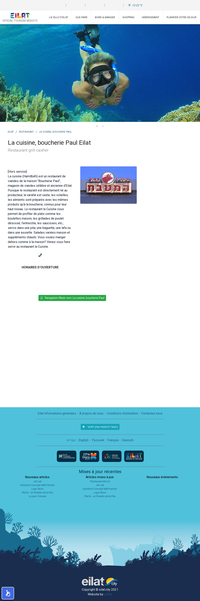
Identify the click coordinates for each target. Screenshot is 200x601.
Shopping (128, 17)
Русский (98, 440)
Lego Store (37, 488)
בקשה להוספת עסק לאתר (100, 426)
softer (108, 594)
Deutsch (127, 440)
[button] (8, 593)
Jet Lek (37, 481)
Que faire (82, 17)
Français (113, 440)
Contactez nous (151, 413)
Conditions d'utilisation (122, 413)
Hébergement (150, 17)
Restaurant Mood (100, 481)
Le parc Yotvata (37, 496)
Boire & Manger (105, 17)
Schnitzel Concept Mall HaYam (37, 485)
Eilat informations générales (57, 413)
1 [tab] (97, 126)
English (83, 440)
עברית (71, 440)
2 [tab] (103, 126)
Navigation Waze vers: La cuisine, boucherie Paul (72, 297)
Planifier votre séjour (181, 17)
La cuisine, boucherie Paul (55, 131)
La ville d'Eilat (58, 17)
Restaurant (26, 131)
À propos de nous (91, 413)
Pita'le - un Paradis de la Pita (37, 492)
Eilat (11, 131)
